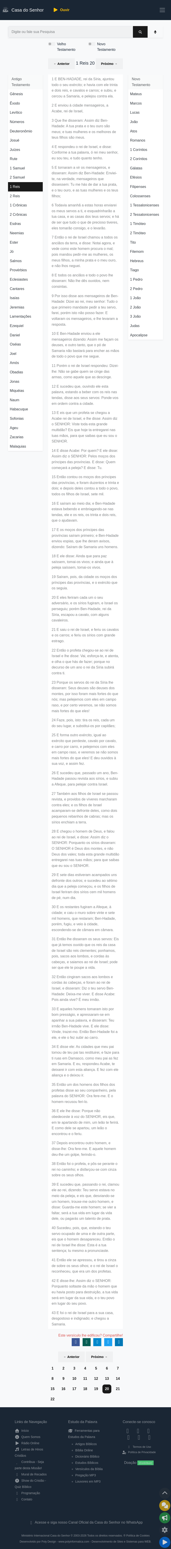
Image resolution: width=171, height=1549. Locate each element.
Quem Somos (27, 1437)
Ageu (14, 428)
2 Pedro (136, 289)
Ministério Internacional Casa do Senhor (45, 1535)
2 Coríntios (138, 159)
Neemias (17, 233)
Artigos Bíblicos (86, 1444)
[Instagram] (138, 1430)
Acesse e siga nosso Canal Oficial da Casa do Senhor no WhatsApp (85, 1522)
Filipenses (138, 187)
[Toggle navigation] (162, 10)
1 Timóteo (138, 224)
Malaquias (18, 446)
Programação (27, 1493)
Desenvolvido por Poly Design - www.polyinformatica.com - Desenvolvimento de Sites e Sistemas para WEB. (85, 1541)
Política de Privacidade (139, 1452)
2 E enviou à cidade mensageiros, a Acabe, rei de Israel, (80, 108)
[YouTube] (128, 1437)
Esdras (15, 224)
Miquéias (17, 391)
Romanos (137, 140)
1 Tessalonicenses (144, 205)
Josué (14, 140)
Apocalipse (138, 335)
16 (63, 1389)
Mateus (136, 94)
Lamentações (20, 316)
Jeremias (17, 307)
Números (17, 122)
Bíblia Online (84, 1450)
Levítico (16, 112)
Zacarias (16, 437)
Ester (14, 242)
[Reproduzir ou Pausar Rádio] (164, 1542)
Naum (14, 400)
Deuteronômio (21, 131)
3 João (135, 316)
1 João (135, 298)
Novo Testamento (106, 47)
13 (107, 1378)
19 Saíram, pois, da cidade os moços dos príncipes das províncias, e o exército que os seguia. (84, 582)
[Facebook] (128, 1430)
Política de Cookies (138, 1535)
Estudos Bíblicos (86, 1463)
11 (85, 1378)
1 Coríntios (138, 150)
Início (22, 1430)
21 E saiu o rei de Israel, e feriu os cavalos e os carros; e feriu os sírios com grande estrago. (85, 635)
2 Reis (15, 196)
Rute (13, 159)
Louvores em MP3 (88, 1481)
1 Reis (15, 187)
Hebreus (136, 261)
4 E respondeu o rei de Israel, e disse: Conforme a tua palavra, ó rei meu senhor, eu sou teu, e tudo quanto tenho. (85, 152)
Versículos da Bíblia (89, 1469)
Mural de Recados (31, 1474)
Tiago (134, 270)
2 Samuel (17, 177)
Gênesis (16, 94)
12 (96, 1378)
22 (53, 1399)
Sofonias (17, 418)
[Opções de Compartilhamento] (164, 1517)
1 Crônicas (18, 205)
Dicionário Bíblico (87, 1456)
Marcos (136, 103)
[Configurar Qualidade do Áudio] (164, 1530)
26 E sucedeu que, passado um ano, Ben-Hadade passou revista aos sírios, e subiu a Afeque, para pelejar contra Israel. (85, 778)
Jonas (14, 381)
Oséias (15, 344)
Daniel (15, 335)
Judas (135, 326)
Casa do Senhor (23, 9)
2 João (135, 307)
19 (96, 1389)
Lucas (135, 112)
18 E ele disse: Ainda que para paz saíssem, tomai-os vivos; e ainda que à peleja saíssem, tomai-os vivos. (82, 561)
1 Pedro (136, 279)
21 (118, 1389)
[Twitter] (148, 1430)
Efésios (136, 177)
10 (74, 1378)
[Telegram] (149, 1437)
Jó (12, 251)
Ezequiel (16, 326)
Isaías (14, 298)
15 (53, 1389)
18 (85, 1389)
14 (118, 1378)
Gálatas (136, 168)
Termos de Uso (139, 1446)
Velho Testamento (66, 47)
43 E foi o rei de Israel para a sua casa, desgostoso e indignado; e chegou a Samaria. (83, 1318)
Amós (14, 363)
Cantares (17, 289)
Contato (23, 1499)
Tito (133, 242)
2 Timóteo (138, 233)
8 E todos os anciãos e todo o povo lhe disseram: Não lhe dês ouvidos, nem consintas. (82, 280)
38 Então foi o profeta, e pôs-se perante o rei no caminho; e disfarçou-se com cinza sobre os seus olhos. (84, 1169)
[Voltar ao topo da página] (164, 1493)
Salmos (16, 261)
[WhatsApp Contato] (139, 1437)
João (134, 122)
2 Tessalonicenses (144, 214)
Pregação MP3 (85, 1475)
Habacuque (19, 409)
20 (107, 1389)
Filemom (137, 251)
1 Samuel (17, 168)
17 (74, 1389)
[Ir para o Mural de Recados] (164, 1505)
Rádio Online (27, 1443)
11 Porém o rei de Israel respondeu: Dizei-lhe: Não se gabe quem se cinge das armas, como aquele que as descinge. (85, 371)
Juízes (15, 150)
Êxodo (15, 103)
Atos (133, 131)
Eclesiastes (19, 279)
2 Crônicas (18, 214)
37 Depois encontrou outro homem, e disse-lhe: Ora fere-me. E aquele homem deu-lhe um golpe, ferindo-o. (84, 1148)
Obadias (16, 372)
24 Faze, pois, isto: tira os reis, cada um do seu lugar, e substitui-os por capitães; (83, 723)
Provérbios (18, 270)
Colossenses (140, 196)
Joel (13, 354)
